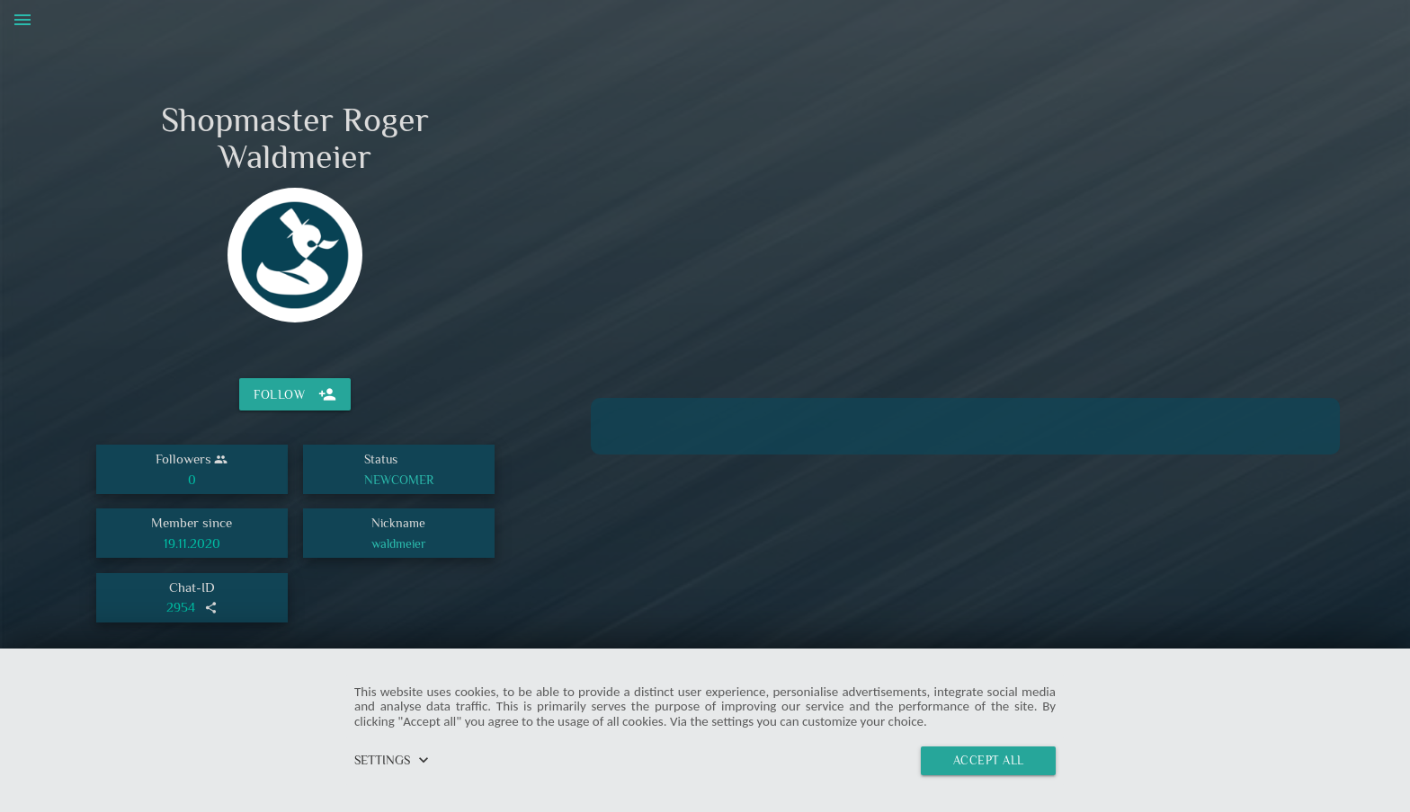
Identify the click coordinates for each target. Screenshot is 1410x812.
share (211, 607)
